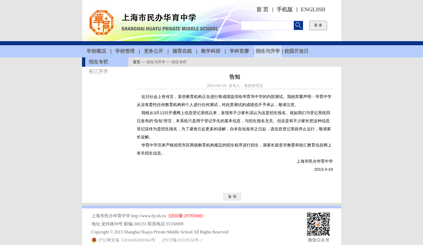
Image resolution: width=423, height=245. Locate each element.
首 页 (262, 9)
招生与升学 (155, 62)
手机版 (285, 9)
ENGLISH (313, 9)
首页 (136, 62)
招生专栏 (98, 62)
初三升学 (98, 71)
